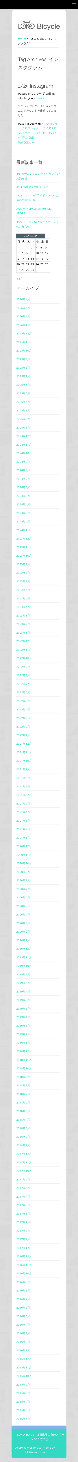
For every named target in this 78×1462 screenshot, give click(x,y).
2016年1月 (23, 1350)
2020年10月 (24, 863)
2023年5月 (23, 598)
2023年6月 (23, 590)
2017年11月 (24, 1162)
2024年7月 (23, 479)
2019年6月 (23, 1000)
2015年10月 (24, 1376)
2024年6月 (23, 487)
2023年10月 (24, 555)
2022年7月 (23, 684)
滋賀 (32, 137)
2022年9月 (23, 667)
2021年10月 (24, 760)
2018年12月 (24, 1051)
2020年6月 (23, 897)
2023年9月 (23, 564)
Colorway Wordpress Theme (33, 1447)
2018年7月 (23, 1094)
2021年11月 (24, 752)
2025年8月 (23, 367)
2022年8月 (23, 675)
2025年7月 (23, 376)
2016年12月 (24, 1256)
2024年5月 (23, 496)
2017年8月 (23, 1188)
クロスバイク (30, 128)
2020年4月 (23, 914)
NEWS (40, 98)
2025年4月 (23, 402)
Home (22, 38)
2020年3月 (23, 923)
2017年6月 (23, 1205)
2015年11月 (24, 1367)
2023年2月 (23, 624)
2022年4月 (23, 709)
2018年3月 (23, 1128)
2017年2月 (23, 1239)
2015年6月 (23, 1410)
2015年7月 (23, 1401)
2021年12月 (24, 743)
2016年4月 (23, 1324)
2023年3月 (23, 615)
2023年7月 (23, 581)
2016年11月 (24, 1265)
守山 (25, 137)
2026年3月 (23, 308)
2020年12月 (24, 846)
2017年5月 (23, 1213)
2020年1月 (23, 940)
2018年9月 (23, 1077)
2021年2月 (23, 829)
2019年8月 (23, 983)
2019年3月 (23, 1025)
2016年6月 (23, 1307)
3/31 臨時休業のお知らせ (32, 187)
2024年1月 (23, 530)
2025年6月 (23, 384)
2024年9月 (23, 461)
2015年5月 (23, 1418)
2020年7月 (23, 889)
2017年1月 (23, 1248)
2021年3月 (23, 820)
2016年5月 (23, 1316)
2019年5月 (23, 1008)
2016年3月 (23, 1333)
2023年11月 (24, 547)
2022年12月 (24, 641)
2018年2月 (23, 1136)
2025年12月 (24, 333)
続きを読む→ (26, 142)
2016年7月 (23, 1299)
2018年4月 (23, 1119)
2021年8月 (23, 778)
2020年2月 (23, 931)
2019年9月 (23, 974)
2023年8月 (23, 572)
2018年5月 (23, 1111)
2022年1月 (23, 735)
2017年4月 (23, 1222)
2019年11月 (24, 957)
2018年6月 (23, 1102)
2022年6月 (23, 692)
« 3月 (19, 278)
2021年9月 (23, 769)
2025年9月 (23, 359)
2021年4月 (23, 812)
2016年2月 (23, 1341)
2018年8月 (23, 1085)
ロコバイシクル (31, 133)
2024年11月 (24, 444)
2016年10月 (24, 1273)
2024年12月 (24, 436)
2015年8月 (23, 1393)
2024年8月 (23, 470)
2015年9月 (23, 1384)
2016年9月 (23, 1282)
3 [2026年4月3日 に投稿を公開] (36, 247)
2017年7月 (23, 1196)
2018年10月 (24, 1068)
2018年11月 (24, 1060)
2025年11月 (24, 342)
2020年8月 (23, 880)
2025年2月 (23, 419)
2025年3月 (23, 410)
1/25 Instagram (35, 86)
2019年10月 (24, 966)
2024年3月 (23, 513)
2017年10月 (24, 1171)
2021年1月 (23, 837)
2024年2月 (23, 521)
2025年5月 (23, 393)
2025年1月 (23, 427)
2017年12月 (24, 1153)
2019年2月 (23, 1034)
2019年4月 (23, 1017)
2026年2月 (23, 316)
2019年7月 (23, 991)
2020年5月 (23, 906)
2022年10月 (24, 658)
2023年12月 (24, 538)
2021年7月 (23, 786)
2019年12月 (24, 948)
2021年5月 (23, 803)
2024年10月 (24, 453)
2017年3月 (23, 1230)
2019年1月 (23, 1042)
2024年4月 (23, 504)
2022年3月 (23, 718)
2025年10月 (24, 350)
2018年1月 (23, 1145)
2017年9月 (23, 1179)
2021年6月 (23, 795)
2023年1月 (23, 632)
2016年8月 (23, 1290)
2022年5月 (23, 701)
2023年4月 (23, 607)
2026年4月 (23, 299)
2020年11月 (24, 855)
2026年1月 (23, 325)
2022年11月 (24, 649)
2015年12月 (24, 1359)
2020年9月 (23, 872)
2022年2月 (23, 726)
